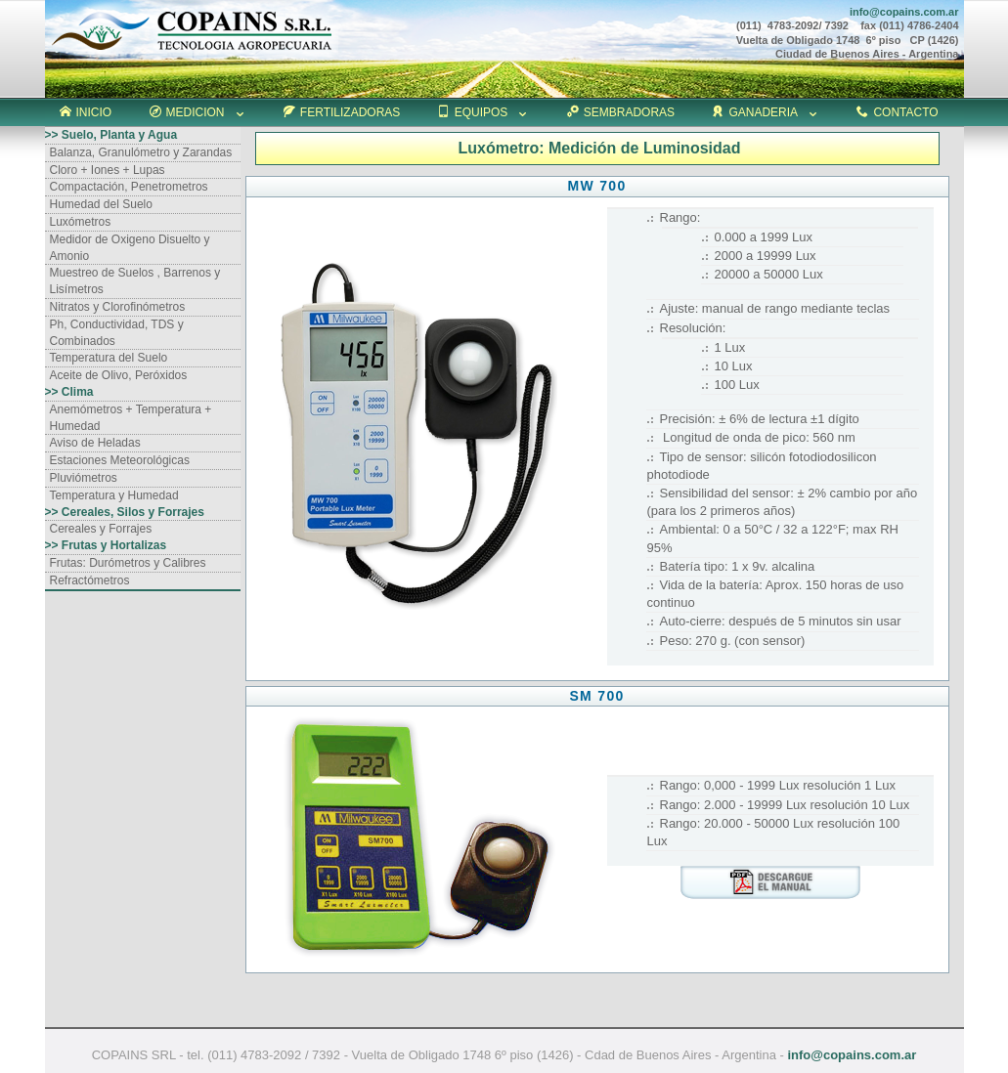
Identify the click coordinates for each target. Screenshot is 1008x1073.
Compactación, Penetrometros (129, 186)
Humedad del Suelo (101, 204)
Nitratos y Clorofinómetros (118, 307)
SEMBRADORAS (621, 112)
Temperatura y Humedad (114, 495)
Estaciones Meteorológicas (120, 460)
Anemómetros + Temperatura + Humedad (131, 418)
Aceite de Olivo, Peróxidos (119, 375)
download (770, 882)
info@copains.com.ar (851, 1055)
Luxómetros (80, 222)
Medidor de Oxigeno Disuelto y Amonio (130, 248)
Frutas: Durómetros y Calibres (128, 563)
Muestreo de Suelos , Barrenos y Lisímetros (135, 281)
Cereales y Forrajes (101, 529)
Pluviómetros (83, 478)
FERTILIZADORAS (342, 112)
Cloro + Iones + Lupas (107, 170)
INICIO (86, 112)
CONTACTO (897, 112)
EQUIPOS (484, 113)
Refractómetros (90, 580)
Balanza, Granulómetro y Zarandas (141, 152)
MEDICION (198, 113)
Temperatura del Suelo (109, 358)
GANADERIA (765, 113)
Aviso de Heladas (95, 443)
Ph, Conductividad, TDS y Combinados (117, 333)
